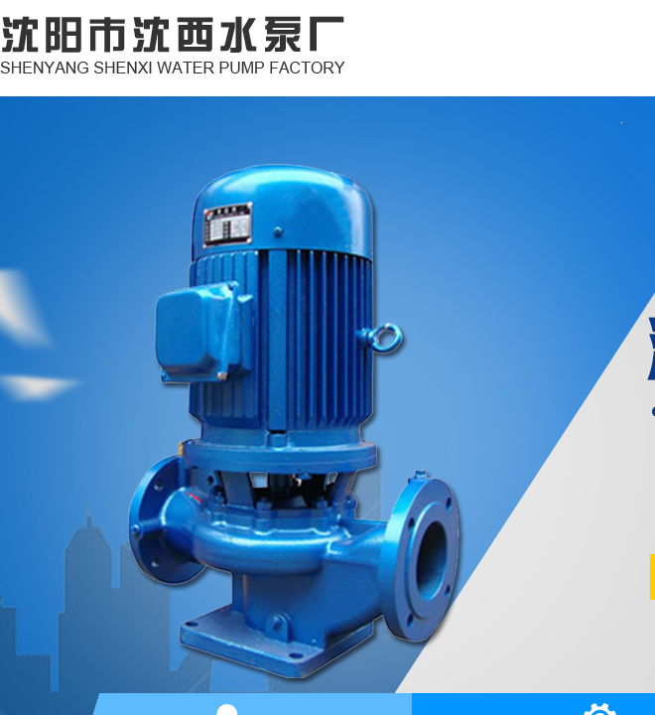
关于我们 (573, 75)
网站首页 (444, 75)
